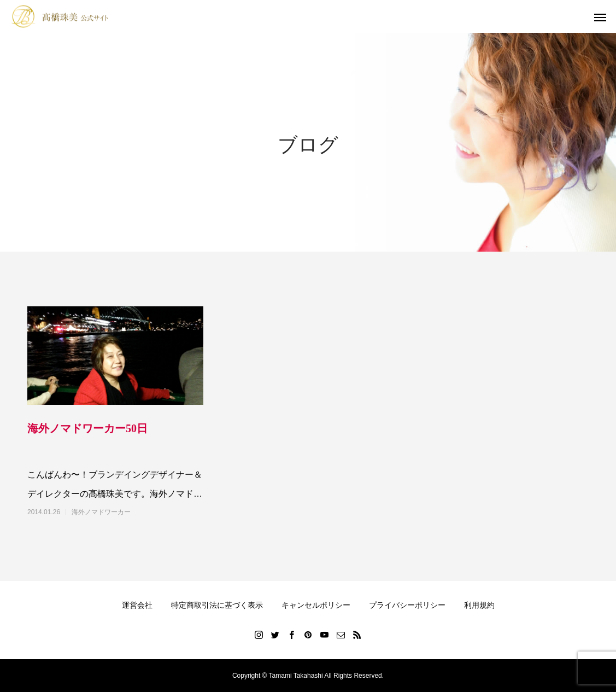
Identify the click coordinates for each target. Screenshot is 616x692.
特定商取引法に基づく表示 (217, 605)
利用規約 (479, 605)
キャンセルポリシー (315, 605)
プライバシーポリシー (407, 605)
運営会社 (137, 605)
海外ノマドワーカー (101, 512)
